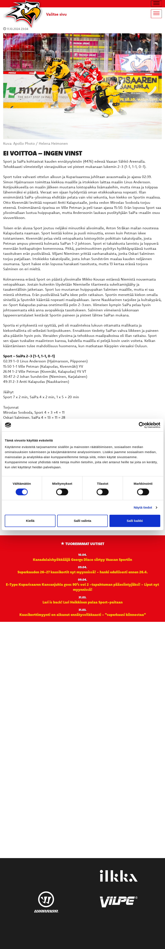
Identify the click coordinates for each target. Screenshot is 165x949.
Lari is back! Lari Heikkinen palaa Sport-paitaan (83, 602)
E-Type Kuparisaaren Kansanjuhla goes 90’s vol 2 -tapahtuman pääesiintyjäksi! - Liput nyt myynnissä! (82, 587)
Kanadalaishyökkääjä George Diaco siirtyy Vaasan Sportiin (82, 559)
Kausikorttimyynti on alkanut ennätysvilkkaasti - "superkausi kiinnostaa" (82, 614)
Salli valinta (82, 520)
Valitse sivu (56, 14)
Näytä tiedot (143, 507)
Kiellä (30, 520)
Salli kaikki (135, 520)
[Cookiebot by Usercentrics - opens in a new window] (141, 425)
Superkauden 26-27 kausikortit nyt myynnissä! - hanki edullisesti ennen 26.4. (82, 572)
